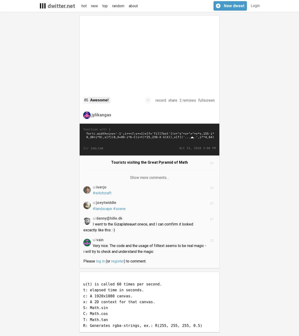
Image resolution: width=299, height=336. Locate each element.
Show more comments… (149, 177)
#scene (119, 209)
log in (100, 261)
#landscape (102, 209)
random (118, 6)
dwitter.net (61, 6)
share (172, 100)
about (133, 6)
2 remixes (188, 100)
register (117, 261)
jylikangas (101, 114)
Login (255, 6)
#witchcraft (102, 193)
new (94, 6)
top (105, 6)
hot (84, 6)
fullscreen (206, 100)
